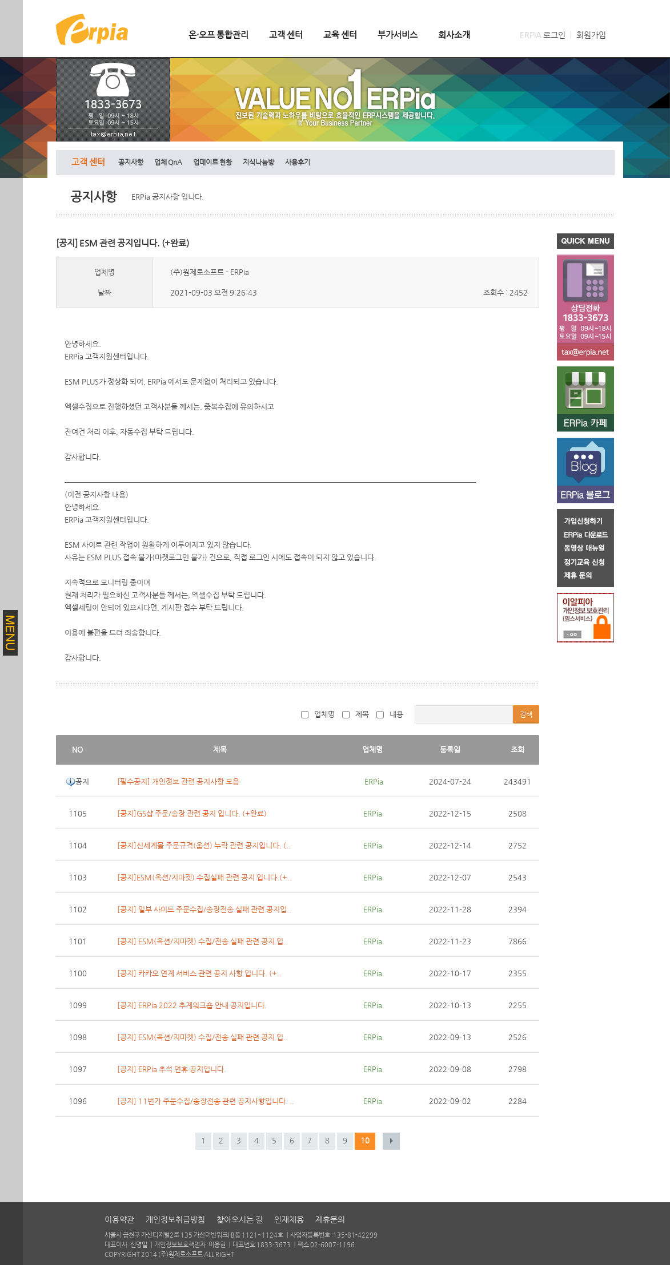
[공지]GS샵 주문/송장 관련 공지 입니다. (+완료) (192, 813)
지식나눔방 (258, 162)
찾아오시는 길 (239, 1219)
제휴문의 (330, 1219)
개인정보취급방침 (175, 1219)
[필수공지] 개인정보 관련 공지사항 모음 (178, 781)
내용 (389, 714)
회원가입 (591, 34)
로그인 (554, 34)
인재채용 (289, 1219)
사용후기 (297, 162)
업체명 (318, 714)
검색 (526, 714)
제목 (355, 714)
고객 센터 (286, 34)
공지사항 (130, 162)
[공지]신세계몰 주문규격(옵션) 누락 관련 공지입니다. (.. (204, 845)
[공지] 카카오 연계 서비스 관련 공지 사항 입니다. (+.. (199, 973)
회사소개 (454, 34)
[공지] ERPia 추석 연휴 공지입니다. (171, 1069)
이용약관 (119, 1219)
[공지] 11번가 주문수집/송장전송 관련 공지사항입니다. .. (205, 1101)
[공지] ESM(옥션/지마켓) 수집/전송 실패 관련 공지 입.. (202, 941)
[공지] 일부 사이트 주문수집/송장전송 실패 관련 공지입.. (204, 909)
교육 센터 (340, 34)
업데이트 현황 (212, 162)
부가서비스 (398, 34)
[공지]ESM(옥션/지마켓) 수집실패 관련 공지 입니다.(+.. (204, 877)
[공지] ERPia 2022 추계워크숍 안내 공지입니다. (192, 1005)
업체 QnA (168, 162)
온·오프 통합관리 (218, 34)
